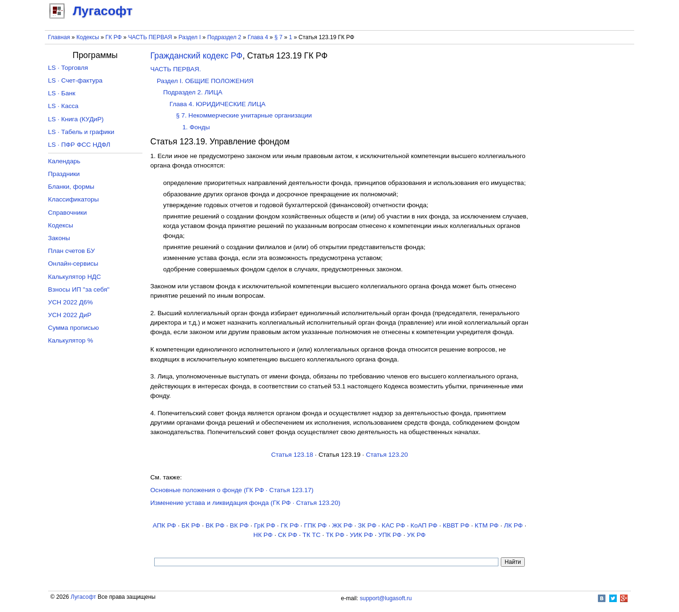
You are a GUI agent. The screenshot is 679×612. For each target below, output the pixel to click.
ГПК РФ (315, 525)
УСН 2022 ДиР (69, 315)
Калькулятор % (70, 340)
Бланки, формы (71, 186)
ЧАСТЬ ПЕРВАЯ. (175, 69)
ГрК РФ (264, 525)
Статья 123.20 (387, 454)
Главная (59, 37)
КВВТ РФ (456, 525)
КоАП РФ (423, 525)
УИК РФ (361, 534)
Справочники (67, 212)
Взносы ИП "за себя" (78, 289)
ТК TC (312, 534)
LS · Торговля (68, 67)
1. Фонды (196, 127)
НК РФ (263, 534)
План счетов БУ (71, 250)
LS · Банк (61, 93)
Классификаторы (73, 199)
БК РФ (191, 525)
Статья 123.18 (292, 454)
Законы (59, 238)
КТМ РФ (487, 525)
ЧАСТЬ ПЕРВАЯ (150, 37)
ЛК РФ (513, 525)
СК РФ (287, 534)
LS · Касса (63, 105)
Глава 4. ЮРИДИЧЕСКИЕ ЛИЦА (217, 104)
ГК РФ (114, 37)
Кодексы (87, 37)
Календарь (64, 161)
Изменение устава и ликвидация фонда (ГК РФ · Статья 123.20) (245, 502)
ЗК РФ (367, 525)
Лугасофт (83, 597)
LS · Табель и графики (81, 131)
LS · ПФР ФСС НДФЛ (79, 144)
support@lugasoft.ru (386, 598)
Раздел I (190, 37)
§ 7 (278, 37)
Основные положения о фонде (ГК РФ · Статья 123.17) (232, 490)
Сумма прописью (73, 327)
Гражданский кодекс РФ (196, 55)
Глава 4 (258, 37)
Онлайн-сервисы (73, 263)
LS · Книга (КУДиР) (76, 119)
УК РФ (416, 534)
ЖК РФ (342, 525)
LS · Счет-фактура (75, 80)
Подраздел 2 (224, 37)
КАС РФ (394, 525)
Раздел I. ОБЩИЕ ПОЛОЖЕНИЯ (205, 80)
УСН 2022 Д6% (70, 302)
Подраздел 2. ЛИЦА (193, 92)
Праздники (64, 173)
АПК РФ (164, 525)
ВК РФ (215, 525)
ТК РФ (335, 534)
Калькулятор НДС (74, 276)
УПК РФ (389, 534)
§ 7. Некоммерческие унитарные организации (244, 115)
